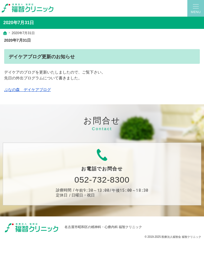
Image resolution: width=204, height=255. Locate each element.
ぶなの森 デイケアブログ (27, 89)
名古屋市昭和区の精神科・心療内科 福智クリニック (103, 227)
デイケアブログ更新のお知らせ (42, 56)
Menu (195, 8)
